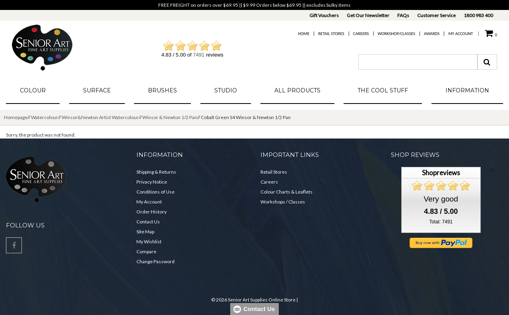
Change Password (155, 261)
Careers (361, 33)
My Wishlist (148, 242)
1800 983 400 (478, 15)
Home (303, 33)
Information (467, 90)
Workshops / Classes (282, 202)
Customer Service (436, 15)
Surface (97, 90)
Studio (225, 90)
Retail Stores (331, 33)
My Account (460, 33)
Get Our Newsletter (368, 15)
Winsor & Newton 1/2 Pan (169, 117)
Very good (441, 199)
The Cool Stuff (382, 90)
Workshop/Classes (396, 33)
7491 (198, 55)
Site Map (145, 232)
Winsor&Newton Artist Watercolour (100, 117)
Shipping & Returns (156, 172)
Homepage (15, 117)
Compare (146, 251)
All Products (297, 90)
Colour (33, 90)
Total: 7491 (441, 222)
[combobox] (418, 62)
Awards (431, 33)
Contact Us (148, 222)
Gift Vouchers (324, 15)
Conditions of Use (155, 192)
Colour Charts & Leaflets (286, 192)
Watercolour (44, 117)
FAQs (403, 15)
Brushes (162, 90)
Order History (151, 212)
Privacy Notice (151, 182)
